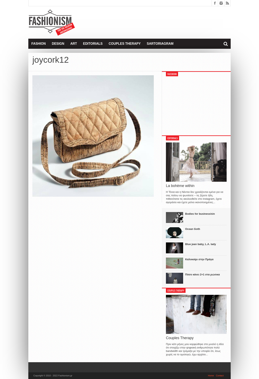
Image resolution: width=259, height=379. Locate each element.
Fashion (38, 43)
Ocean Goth (192, 228)
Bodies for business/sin (200, 213)
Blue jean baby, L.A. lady (200, 244)
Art (73, 43)
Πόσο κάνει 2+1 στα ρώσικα (202, 274)
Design (58, 43)
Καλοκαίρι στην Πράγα (199, 259)
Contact (220, 375)
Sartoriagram (160, 43)
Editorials (93, 43)
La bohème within (180, 186)
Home (211, 375)
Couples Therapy (125, 43)
